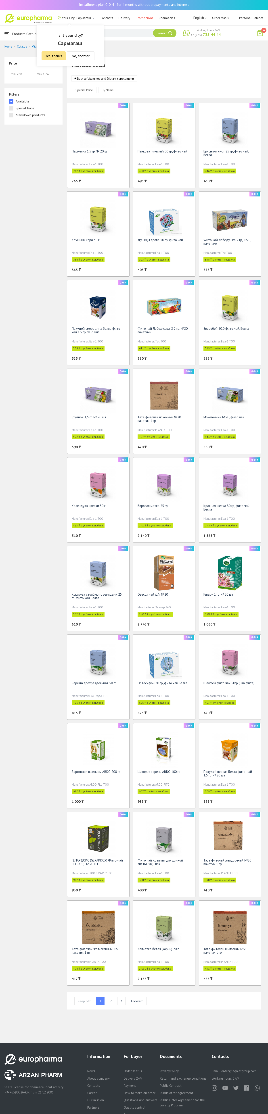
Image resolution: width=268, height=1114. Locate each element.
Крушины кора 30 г (85, 241)
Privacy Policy (169, 1071)
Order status (220, 18)
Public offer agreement (176, 1093)
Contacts (106, 18)
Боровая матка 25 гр (153, 507)
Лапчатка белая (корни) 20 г (158, 950)
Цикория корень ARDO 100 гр (159, 773)
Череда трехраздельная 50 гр (94, 684)
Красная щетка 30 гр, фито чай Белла (226, 509)
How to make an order (139, 1093)
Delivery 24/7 (133, 1078)
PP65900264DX (18, 1092)
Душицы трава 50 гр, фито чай (160, 241)
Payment (130, 1085)
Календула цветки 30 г (88, 507)
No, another (81, 56)
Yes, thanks (53, 56)
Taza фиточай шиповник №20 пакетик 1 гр (225, 952)
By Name (108, 92)
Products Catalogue (23, 33)
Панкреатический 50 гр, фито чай (162, 153)
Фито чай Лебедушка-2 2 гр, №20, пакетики (163, 332)
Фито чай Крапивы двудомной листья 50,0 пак (160, 864)
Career (92, 1093)
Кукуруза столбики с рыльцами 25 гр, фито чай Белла (97, 598)
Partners (93, 1107)
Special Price (84, 92)
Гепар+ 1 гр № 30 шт (218, 596)
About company (98, 1078)
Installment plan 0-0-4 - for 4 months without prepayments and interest (134, 4)
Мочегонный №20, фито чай (223, 419)
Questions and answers (140, 1100)
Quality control (134, 1107)
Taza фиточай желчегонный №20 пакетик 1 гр (96, 952)
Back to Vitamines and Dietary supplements (105, 80)
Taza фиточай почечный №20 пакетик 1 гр (159, 420)
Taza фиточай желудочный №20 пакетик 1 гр (227, 864)
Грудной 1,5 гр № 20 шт (89, 419)
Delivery (124, 18)
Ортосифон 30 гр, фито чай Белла (162, 684)
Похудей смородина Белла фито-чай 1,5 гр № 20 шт (96, 332)
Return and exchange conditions (183, 1078)
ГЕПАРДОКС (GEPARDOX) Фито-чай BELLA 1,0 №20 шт (97, 864)
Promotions (144, 18)
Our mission (95, 1100)
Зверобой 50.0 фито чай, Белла (226, 330)
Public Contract (171, 1085)
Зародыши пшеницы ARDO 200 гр (96, 773)
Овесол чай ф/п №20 (153, 596)
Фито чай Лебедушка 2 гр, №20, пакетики (227, 243)
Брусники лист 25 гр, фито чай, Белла (226, 155)
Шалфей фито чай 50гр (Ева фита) (228, 684)
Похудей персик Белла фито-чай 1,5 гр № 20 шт (227, 775)
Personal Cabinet (251, 18)
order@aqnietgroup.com (238, 1071)
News (91, 1071)
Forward (137, 1002)
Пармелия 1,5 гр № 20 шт (90, 153)
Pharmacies (167, 18)
